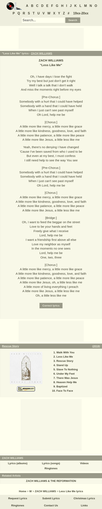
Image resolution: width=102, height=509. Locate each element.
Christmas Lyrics (84, 498)
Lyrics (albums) (17, 463)
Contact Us (51, 505)
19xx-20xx (81, 13)
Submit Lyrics (51, 498)
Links (84, 505)
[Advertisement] (51, 38)
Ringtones (51, 468)
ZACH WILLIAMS (41, 53)
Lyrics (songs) (51, 463)
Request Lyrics (17, 498)
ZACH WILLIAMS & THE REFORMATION (51, 480)
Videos (84, 463)
